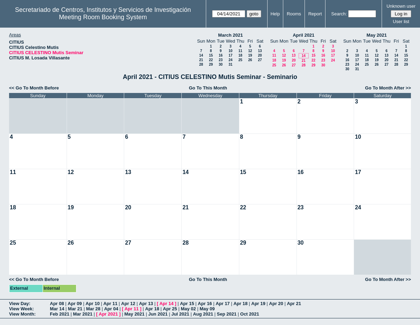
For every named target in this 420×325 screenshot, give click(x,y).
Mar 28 (93, 308)
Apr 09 (75, 303)
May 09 (207, 308)
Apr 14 (166, 303)
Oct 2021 (249, 314)
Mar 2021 (82, 314)
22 (211, 60)
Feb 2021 (59, 314)
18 (240, 55)
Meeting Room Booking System (103, 17)
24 (230, 60)
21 (201, 60)
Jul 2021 (180, 314)
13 (260, 51)
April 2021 (303, 35)
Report (315, 13)
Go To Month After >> (388, 88)
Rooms (294, 13)
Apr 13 (146, 303)
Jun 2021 (158, 314)
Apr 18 (240, 303)
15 (211, 55)
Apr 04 (111, 308)
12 (250, 51)
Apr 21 (294, 303)
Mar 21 (75, 308)
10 (230, 51)
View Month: (22, 314)
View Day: (19, 303)
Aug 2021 (203, 314)
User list (401, 21)
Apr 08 (57, 303)
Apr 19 (258, 303)
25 (240, 60)
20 (260, 55)
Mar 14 (57, 308)
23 (221, 60)
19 (250, 55)
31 (230, 64)
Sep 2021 (227, 314)
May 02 (188, 308)
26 (250, 60)
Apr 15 (187, 303)
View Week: (21, 308)
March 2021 (230, 35)
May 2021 (377, 35)
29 (211, 64)
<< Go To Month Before (34, 88)
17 (230, 55)
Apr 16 (205, 303)
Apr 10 (92, 303)
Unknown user (401, 6)
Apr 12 (128, 303)
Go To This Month (208, 88)
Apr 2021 (108, 314)
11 (240, 51)
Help (275, 13)
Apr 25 (170, 308)
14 (201, 55)
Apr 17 (223, 303)
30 (221, 64)
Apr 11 (110, 303)
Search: (339, 13)
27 (260, 60)
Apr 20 (276, 303)
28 (201, 64)
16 (221, 55)
